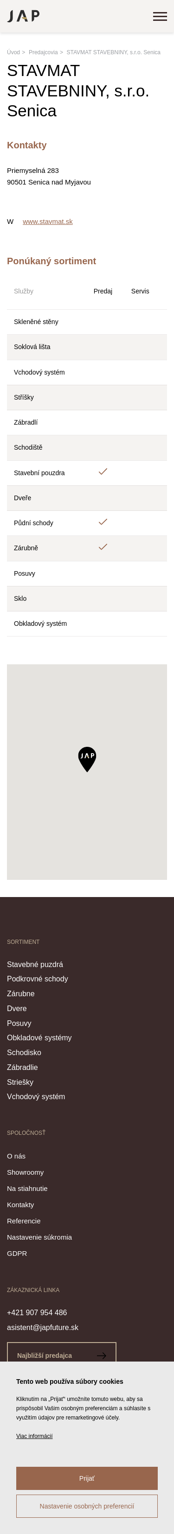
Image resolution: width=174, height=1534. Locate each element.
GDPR (17, 1253)
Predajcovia (43, 52)
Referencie (24, 1221)
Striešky (20, 1082)
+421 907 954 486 (37, 1313)
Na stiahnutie (27, 1188)
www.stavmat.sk (48, 221)
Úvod (13, 52)
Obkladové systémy (39, 1038)
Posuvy (19, 1023)
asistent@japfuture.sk (42, 1327)
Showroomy (25, 1172)
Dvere (17, 1008)
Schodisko (24, 1053)
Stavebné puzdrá (35, 964)
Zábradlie (22, 1067)
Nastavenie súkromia (39, 1237)
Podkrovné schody (37, 979)
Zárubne (21, 994)
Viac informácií (34, 1436)
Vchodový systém (36, 1097)
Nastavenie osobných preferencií (87, 1506)
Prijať (87, 1478)
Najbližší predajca (61, 1355)
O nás (16, 1156)
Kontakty (20, 1205)
